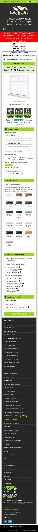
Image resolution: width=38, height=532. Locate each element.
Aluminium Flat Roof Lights (11, 423)
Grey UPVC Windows (9, 334)
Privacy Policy (14, 526)
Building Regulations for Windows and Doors (17, 462)
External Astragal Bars (14, 286)
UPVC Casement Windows (11, 352)
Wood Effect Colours (10, 433)
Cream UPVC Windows (10, 341)
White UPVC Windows (12, 59)
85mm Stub (14, 158)
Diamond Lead (12, 291)
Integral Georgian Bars (14, 284)
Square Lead (11, 288)
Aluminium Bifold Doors (10, 398)
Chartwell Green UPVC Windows (13, 338)
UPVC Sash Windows (9, 366)
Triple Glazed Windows (10, 373)
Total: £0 (31, 1)
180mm (30, 158)
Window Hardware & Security (12, 440)
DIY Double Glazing (9, 469)
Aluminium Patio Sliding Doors (12, 405)
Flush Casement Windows (11, 355)
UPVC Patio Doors (9, 394)
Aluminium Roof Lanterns (11, 419)
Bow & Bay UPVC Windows (11, 359)
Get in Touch (7, 472)
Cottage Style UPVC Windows (12, 362)
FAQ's (5, 458)
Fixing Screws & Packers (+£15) (17, 307)
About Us (6, 476)
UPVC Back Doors (8, 387)
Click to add (9, 165)
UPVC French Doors (9, 391)
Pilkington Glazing (9, 437)
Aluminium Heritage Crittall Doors (14, 409)
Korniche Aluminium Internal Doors (14, 412)
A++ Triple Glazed (13, 272)
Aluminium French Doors (11, 401)
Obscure (11, 260)
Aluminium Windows (9, 377)
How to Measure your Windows (13, 447)
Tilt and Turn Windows (10, 370)
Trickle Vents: (9, 300)
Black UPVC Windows (9, 345)
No (9, 158)
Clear (30, 258)
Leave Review (7, 479)
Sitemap (20, 526)
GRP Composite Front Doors (12, 384)
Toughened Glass (13, 279)
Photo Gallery (8, 444)
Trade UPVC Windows (10, 465)
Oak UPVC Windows (9, 327)
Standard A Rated (13, 267)
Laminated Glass (12, 281)
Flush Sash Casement (16, 173)
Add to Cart (19, 314)
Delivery (6, 451)
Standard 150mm (22, 158)
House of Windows (9, 430)
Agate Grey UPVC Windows (11, 348)
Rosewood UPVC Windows (11, 331)
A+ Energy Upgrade (13, 270)
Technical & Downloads (10, 455)
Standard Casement (14, 171)
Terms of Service (6, 526)
